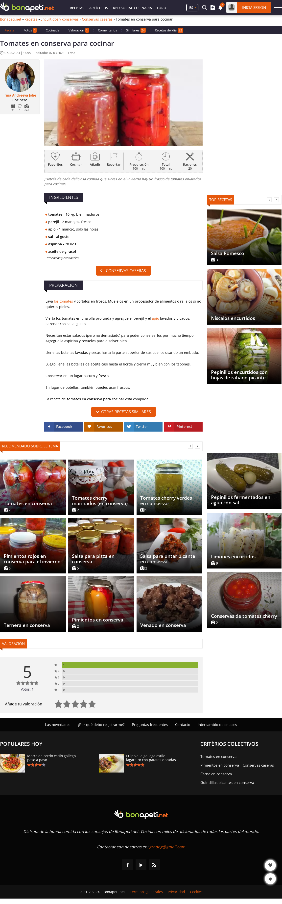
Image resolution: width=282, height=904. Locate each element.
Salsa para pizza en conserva (93, 559)
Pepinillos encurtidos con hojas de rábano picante (239, 375)
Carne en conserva (216, 773)
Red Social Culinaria (132, 7)
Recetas (77, 7)
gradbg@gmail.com (167, 847)
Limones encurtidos (233, 556)
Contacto (182, 724)
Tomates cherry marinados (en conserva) (100, 501)
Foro (161, 7)
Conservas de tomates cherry (244, 616)
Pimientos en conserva (97, 620)
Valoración (79, 30)
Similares (136, 30)
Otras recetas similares (126, 411)
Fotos (30, 30)
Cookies (196, 892)
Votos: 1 (27, 689)
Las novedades (57, 724)
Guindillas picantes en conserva (227, 782)
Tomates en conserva (28, 503)
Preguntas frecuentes (150, 724)
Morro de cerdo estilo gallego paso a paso (51, 758)
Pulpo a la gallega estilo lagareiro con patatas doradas (151, 758)
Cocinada (52, 30)
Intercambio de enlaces (217, 724)
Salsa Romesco (227, 253)
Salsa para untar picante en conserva (167, 559)
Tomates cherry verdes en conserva (166, 501)
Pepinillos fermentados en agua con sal (240, 500)
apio (155, 318)
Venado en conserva (163, 625)
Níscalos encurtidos (233, 318)
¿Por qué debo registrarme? (101, 724)
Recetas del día (169, 30)
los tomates (63, 301)
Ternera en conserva (27, 625)
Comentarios (107, 30)
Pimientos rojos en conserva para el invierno (32, 559)
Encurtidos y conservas (60, 19)
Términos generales (146, 892)
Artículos (98, 7)
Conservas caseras (97, 19)
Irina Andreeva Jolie (19, 95)
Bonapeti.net (10, 19)
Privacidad (176, 892)
